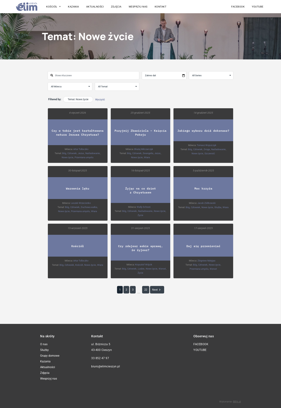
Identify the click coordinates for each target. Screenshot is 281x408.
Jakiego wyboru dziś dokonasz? (203, 130)
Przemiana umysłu (84, 157)
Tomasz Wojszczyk (206, 145)
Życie (140, 215)
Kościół (53, 6)
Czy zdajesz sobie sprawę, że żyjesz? (140, 248)
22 (145, 290)
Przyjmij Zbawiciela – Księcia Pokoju (140, 132)
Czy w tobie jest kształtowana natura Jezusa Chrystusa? (78, 132)
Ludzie (141, 269)
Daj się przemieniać (203, 246)
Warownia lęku (77, 188)
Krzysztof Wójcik (143, 264)
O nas (43, 344)
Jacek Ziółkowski (206, 203)
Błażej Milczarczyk (143, 149)
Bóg (64, 153)
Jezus (81, 153)
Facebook (238, 6)
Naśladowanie (92, 153)
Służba (217, 207)
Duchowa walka (89, 207)
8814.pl (237, 401)
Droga (207, 149)
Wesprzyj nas (138, 6)
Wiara (147, 157)
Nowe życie (67, 157)
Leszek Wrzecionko (81, 203)
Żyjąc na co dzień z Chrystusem (140, 190)
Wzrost (162, 269)
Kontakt (160, 6)
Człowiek (72, 153)
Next (157, 290)
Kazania (73, 6)
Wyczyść (100, 99)
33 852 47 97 (100, 358)
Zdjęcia (116, 6)
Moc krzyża (203, 188)
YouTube (257, 6)
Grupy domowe (49, 355)
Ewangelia (148, 153)
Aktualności (95, 6)
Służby (44, 350)
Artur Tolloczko (80, 149)
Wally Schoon (144, 207)
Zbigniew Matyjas (206, 260)
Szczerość (209, 153)
